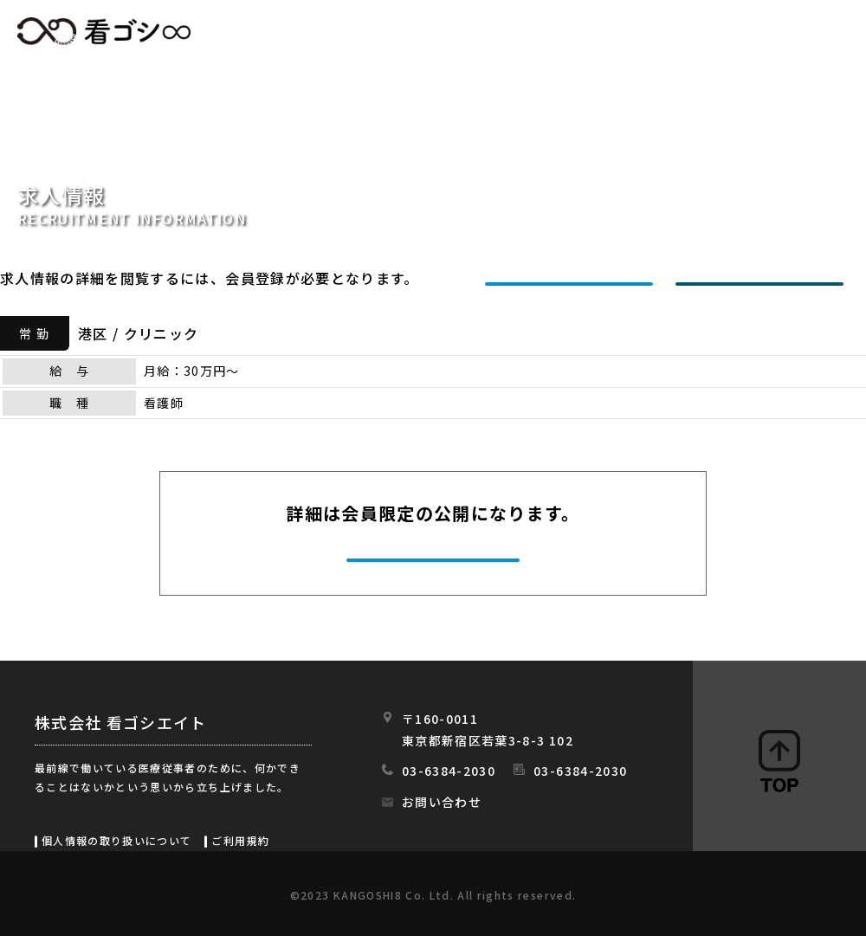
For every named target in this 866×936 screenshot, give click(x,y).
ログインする (764, 278)
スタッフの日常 (812, 32)
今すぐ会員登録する (434, 557)
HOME (360, 32)
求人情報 (455, 32)
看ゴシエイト (104, 31)
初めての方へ (573, 32)
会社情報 (690, 32)
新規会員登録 (573, 278)
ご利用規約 (240, 840)
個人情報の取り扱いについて (116, 840)
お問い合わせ (441, 801)
